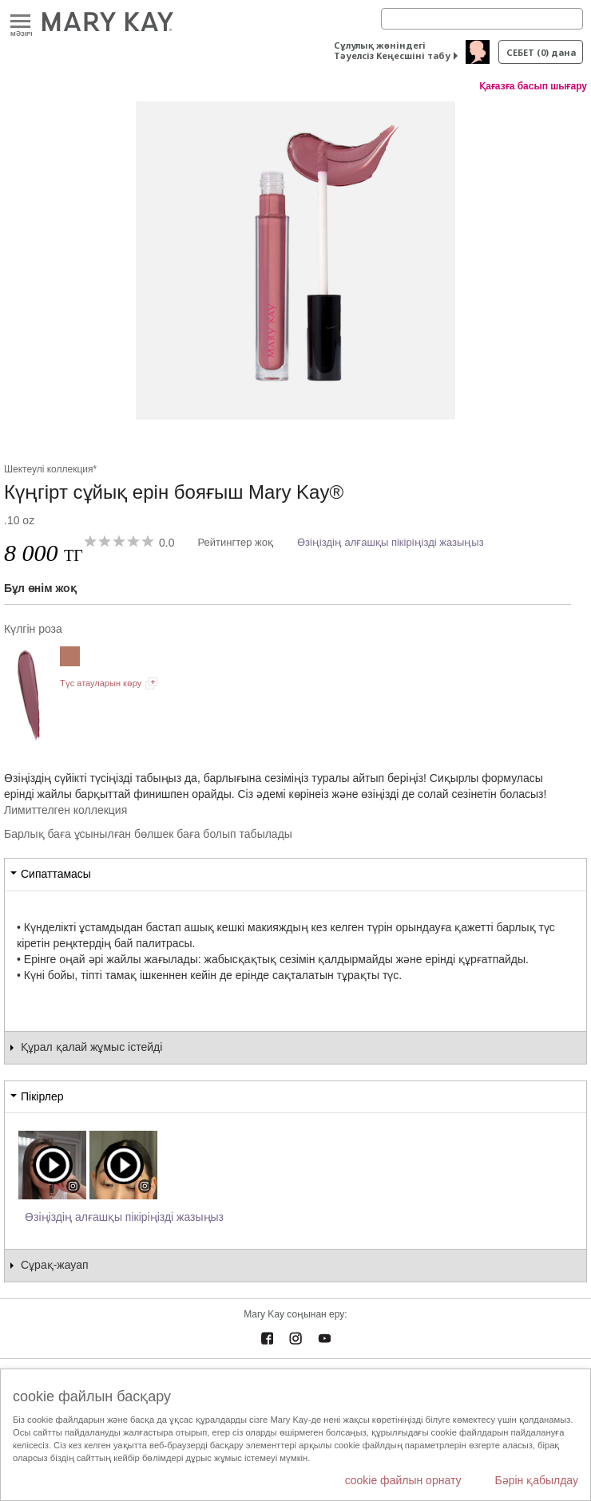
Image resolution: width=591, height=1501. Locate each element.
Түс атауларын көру (100, 683)
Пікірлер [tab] (42, 1096)
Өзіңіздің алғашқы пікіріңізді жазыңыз (390, 542)
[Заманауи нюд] (70, 658)
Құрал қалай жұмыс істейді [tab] (91, 1047)
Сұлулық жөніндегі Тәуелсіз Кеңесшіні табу (392, 50)
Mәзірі (20, 22)
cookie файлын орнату (403, 1480)
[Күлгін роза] (295, 261)
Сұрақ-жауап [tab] (55, 1264)
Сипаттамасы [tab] (56, 873)
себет (541, 52)
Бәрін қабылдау (536, 1480)
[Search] (482, 19)
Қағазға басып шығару (533, 86)
